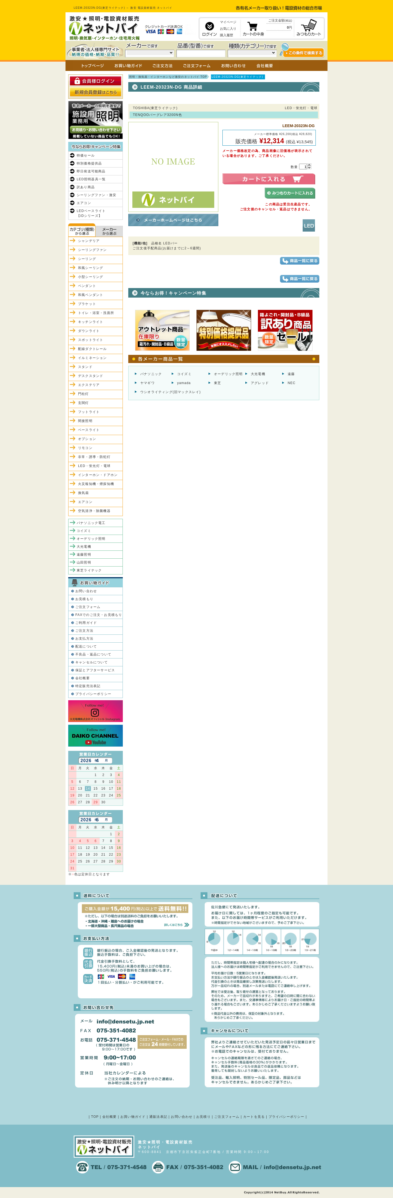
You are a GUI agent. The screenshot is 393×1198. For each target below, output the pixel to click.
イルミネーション (92, 358)
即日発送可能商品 (91, 171)
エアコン (84, 203)
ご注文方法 (84, 631)
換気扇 (83, 493)
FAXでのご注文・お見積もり (98, 615)
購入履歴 (226, 35)
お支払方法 (84, 638)
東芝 (217, 383)
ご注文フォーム (87, 607)
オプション (87, 439)
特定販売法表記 (87, 686)
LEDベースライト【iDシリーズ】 (91, 213)
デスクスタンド (90, 376)
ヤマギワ (147, 383)
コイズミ (184, 374)
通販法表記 (158, 1117)
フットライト (89, 412)
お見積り (203, 1117)
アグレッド (260, 383)
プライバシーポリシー (93, 694)
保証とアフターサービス (95, 670)
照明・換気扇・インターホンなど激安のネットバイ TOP (168, 76)
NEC (292, 383)
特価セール (86, 155)
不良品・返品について (93, 654)
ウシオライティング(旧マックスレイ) (170, 392)
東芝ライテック (89, 570)
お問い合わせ (86, 591)
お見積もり (84, 599)
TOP (95, 1117)
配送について (86, 646)
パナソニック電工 (91, 523)
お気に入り (228, 29)
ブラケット (87, 304)
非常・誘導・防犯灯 (94, 457)
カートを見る (254, 1117)
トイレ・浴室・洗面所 (96, 313)
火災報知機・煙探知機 (96, 484)
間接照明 (85, 421)
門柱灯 (83, 394)
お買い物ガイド (132, 1117)
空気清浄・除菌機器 (94, 511)
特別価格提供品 (89, 163)
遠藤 (291, 374)
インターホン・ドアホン (98, 475)
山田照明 (84, 562)
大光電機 (258, 374)
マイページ (228, 22)
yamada (184, 383)
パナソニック (151, 374)
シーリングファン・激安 (96, 195)
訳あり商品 (86, 187)
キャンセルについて (91, 662)
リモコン (85, 448)
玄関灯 (83, 403)
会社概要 (82, 678)
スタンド (85, 367)
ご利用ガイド (86, 623)
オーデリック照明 (228, 374)
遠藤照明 (84, 554)
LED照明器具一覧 (91, 179)
